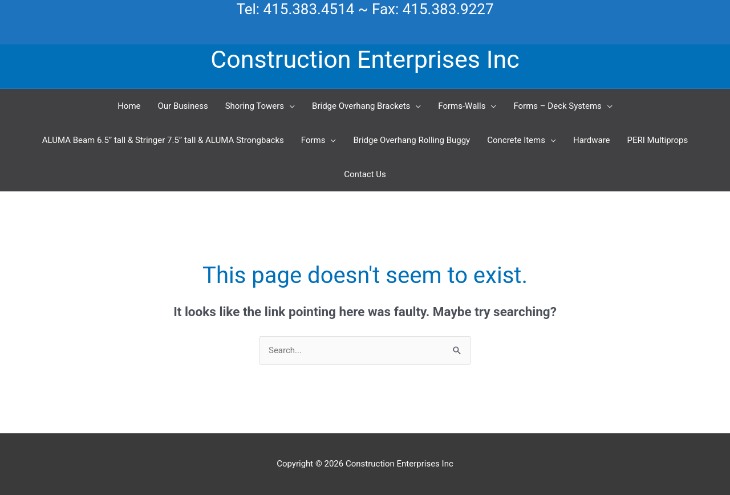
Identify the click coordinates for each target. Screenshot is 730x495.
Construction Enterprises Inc (364, 59)
